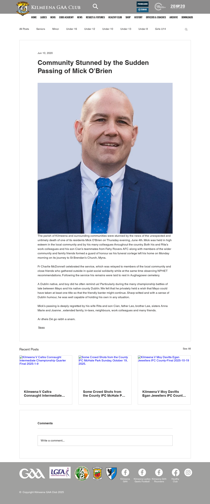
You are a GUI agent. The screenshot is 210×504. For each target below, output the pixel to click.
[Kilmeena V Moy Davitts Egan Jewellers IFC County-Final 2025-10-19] (164, 370)
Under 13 (125, 28)
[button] (43, 17)
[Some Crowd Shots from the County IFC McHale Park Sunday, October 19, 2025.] (105, 370)
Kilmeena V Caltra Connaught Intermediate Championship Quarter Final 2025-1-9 (43, 393)
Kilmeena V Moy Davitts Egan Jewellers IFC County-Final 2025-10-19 (164, 393)
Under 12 (89, 28)
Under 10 (107, 28)
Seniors (40, 28)
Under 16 (71, 28)
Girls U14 (160, 28)
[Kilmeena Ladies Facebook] (142, 472)
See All (187, 348)
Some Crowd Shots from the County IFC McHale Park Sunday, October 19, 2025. (105, 393)
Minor (55, 28)
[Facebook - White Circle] (125, 472)
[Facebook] (159, 472)
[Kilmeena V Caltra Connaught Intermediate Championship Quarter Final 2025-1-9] (46, 370)
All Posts (24, 28)
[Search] (95, 6)
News (41, 327)
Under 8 (143, 28)
